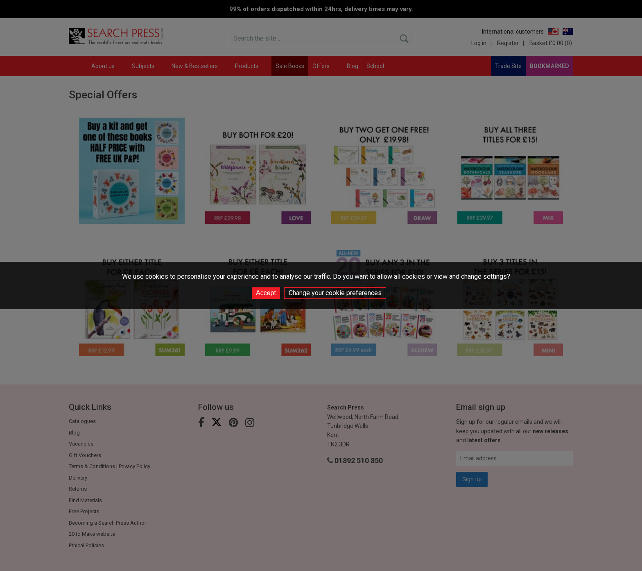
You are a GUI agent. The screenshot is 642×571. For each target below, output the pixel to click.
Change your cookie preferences (335, 293)
